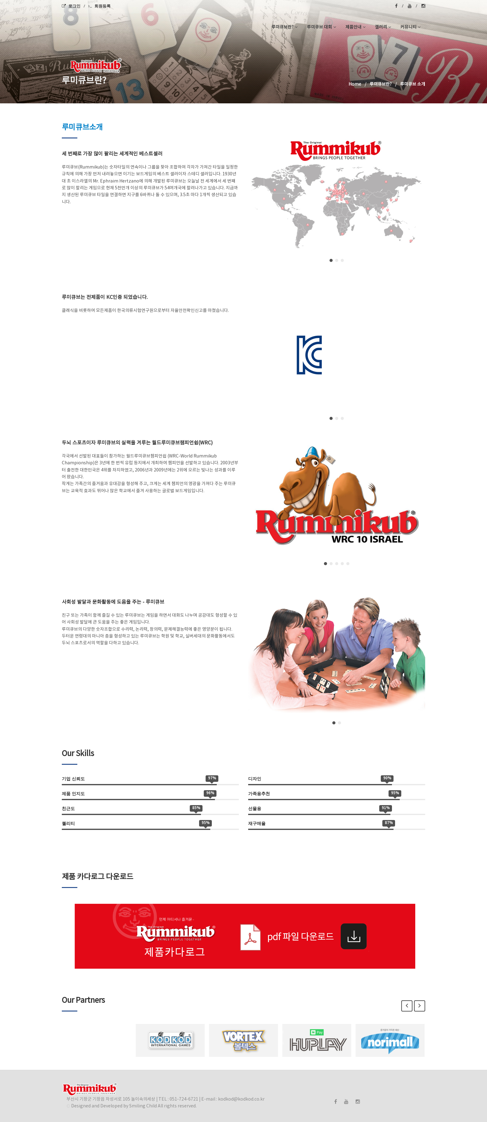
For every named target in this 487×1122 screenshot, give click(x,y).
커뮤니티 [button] (410, 27)
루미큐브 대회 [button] (321, 27)
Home (354, 84)
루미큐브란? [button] (284, 27)
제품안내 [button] (355, 27)
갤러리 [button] (383, 27)
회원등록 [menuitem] (99, 6)
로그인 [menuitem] (71, 6)
